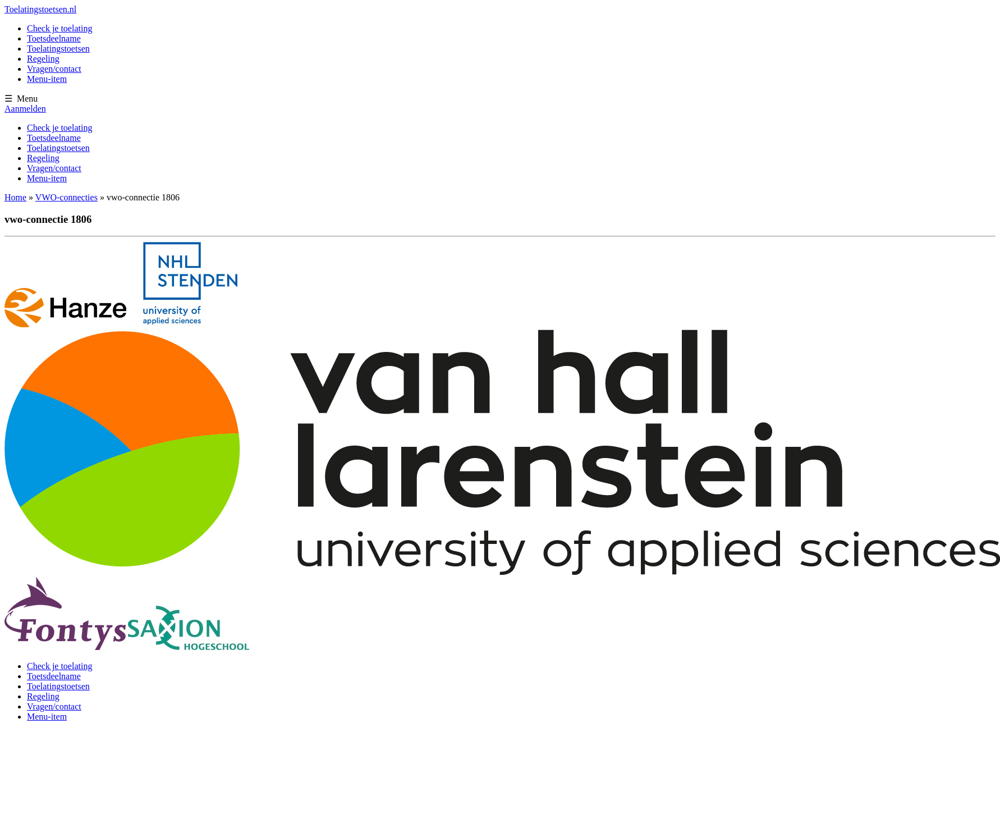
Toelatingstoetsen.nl (40, 9)
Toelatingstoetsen (58, 48)
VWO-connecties (66, 197)
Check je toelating (59, 28)
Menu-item (47, 79)
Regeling (43, 58)
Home (15, 197)
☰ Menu (21, 98)
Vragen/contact (54, 69)
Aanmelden (25, 108)
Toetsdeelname (54, 38)
